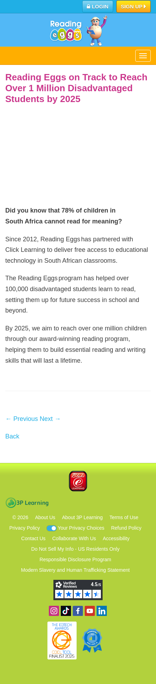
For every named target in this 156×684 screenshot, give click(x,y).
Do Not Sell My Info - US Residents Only (75, 549)
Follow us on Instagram (54, 611)
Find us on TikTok (66, 611)
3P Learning (26, 503)
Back (12, 436)
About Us (45, 517)
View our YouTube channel (90, 611)
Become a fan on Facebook (78, 611)
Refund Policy (126, 528)
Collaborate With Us (74, 538)
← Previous (21, 418)
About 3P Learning (82, 517)
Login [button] (98, 6)
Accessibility (116, 538)
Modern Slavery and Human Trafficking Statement (75, 570)
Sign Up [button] (134, 7)
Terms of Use (123, 517)
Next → (50, 418)
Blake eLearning (78, 481)
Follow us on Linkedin (102, 611)
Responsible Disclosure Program (75, 559)
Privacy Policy (24, 528)
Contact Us (33, 538)
